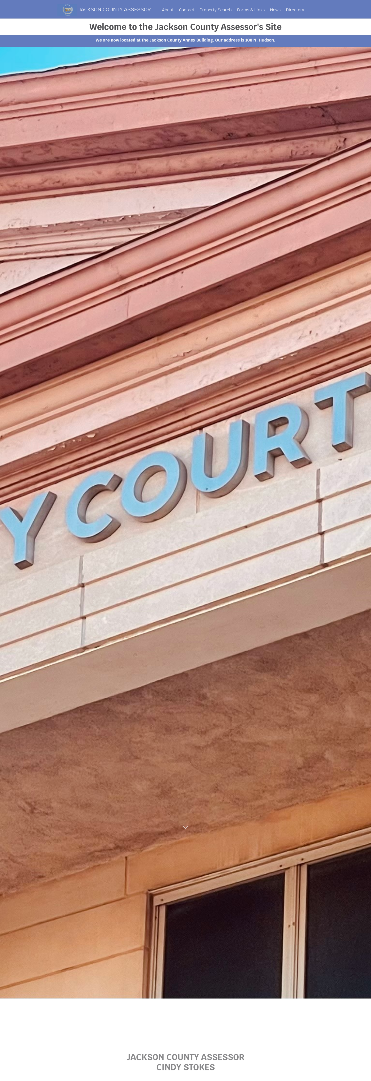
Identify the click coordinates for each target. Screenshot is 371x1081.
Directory (295, 10)
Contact (186, 10)
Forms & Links (251, 10)
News (275, 10)
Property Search (216, 10)
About (168, 10)
